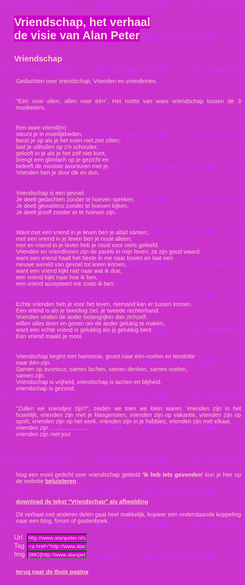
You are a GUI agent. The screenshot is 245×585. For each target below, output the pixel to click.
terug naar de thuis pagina (52, 572)
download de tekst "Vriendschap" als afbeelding (82, 501)
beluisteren (60, 481)
